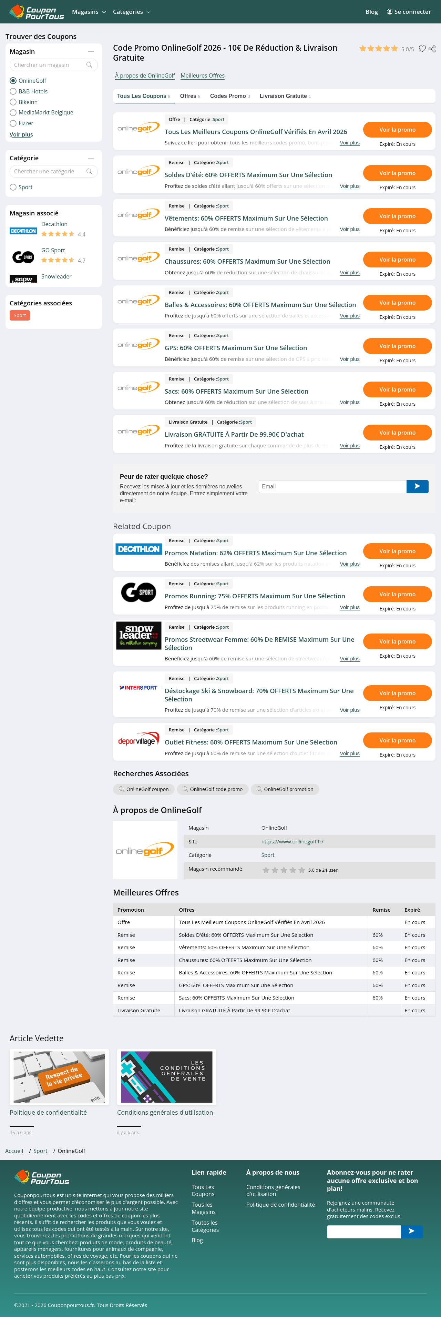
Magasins (88, 12)
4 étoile (292, 869)
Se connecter (409, 12)
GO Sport (53, 250)
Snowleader (56, 276)
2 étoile (274, 869)
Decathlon (54, 224)
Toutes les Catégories (205, 1226)
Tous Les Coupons (203, 1191)
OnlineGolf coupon (147, 789)
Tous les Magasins (204, 1208)
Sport (20, 315)
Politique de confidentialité (280, 1204)
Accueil (14, 1151)
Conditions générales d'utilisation (273, 1191)
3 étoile (283, 869)
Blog (372, 12)
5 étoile (301, 869)
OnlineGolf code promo (216, 789)
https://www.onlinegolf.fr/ (292, 841)
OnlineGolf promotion (289, 789)
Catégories (130, 12)
